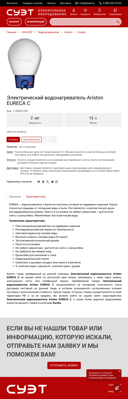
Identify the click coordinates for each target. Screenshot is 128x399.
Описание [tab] (15, 196)
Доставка (65, 3)
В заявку (13, 139)
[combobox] (85, 21)
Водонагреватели (48, 32)
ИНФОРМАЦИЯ (35, 21)
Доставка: (13, 168)
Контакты (12, 3)
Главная (11, 32)
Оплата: (11, 160)
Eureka (81, 32)
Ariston (68, 32)
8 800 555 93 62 (112, 3)
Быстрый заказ (31, 139)
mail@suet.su (87, 3)
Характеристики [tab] (36, 196)
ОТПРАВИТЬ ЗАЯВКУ (64, 365)
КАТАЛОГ (14, 21)
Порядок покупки (33, 3)
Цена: (10, 152)
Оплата (51, 3)
